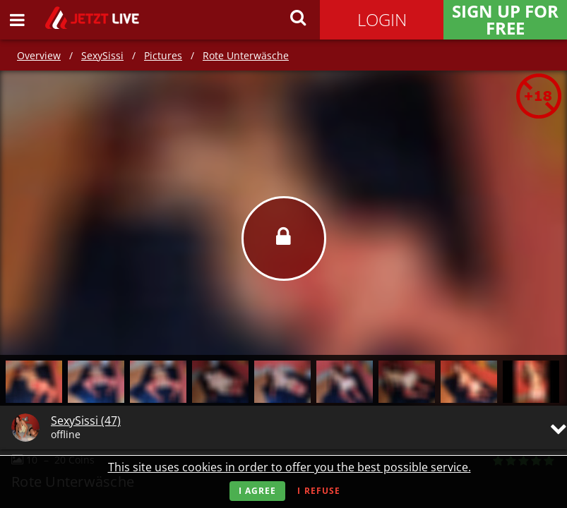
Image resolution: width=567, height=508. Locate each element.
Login (382, 19)
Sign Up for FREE (505, 20)
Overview (39, 55)
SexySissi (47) (86, 420)
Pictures (163, 55)
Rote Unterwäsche (246, 55)
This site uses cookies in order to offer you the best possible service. (289, 467)
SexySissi (102, 55)
